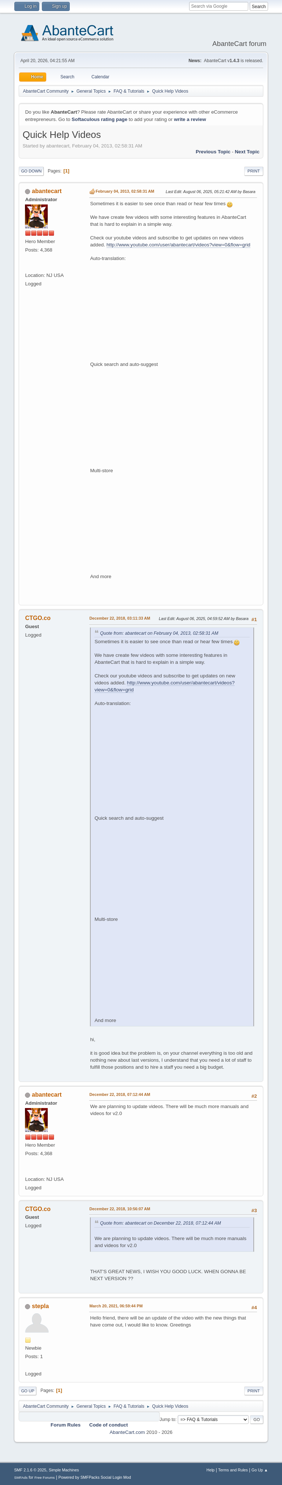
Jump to (168, 1419)
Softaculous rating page (99, 119)
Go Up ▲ (260, 1470)
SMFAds (21, 1477)
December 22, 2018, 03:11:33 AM (119, 618)
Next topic (247, 151)
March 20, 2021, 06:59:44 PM (115, 1306)
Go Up (27, 1391)
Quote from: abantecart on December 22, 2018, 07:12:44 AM (160, 1223)
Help (210, 1470)
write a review (190, 119)
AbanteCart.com (127, 1432)
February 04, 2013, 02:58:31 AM (124, 191)
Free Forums (45, 1477)
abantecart (47, 191)
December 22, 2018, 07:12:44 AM (119, 1094)
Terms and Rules (233, 1470)
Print (253, 171)
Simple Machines (64, 1470)
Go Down (31, 171)
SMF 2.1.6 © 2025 (30, 1470)
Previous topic (213, 151)
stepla (40, 1306)
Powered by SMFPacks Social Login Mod (94, 1477)
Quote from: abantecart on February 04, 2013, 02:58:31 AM (159, 633)
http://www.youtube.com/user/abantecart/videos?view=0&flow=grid (178, 245)
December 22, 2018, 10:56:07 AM (119, 1209)
